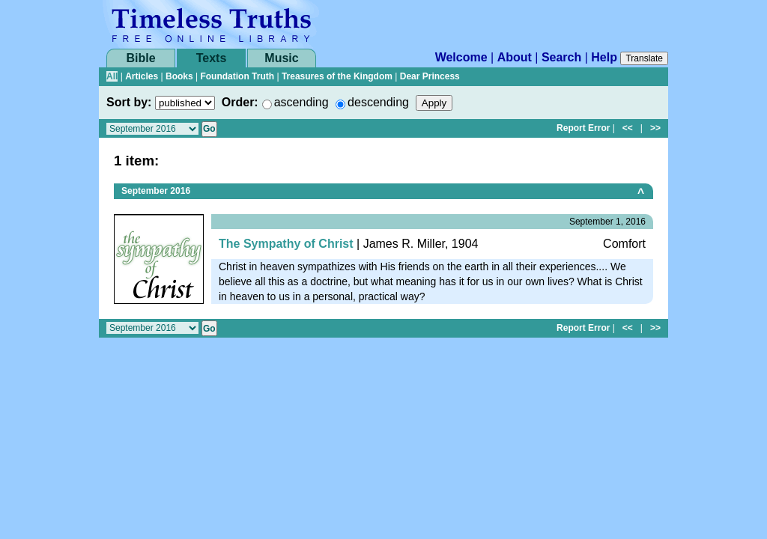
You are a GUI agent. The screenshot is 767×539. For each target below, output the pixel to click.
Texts (211, 58)
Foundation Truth (237, 76)
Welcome (461, 57)
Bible (140, 58)
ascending (301, 102)
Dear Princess (430, 76)
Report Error (583, 128)
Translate (644, 58)
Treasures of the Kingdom (337, 76)
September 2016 (155, 191)
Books (179, 76)
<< (627, 128)
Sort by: (128, 102)
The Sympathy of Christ (286, 243)
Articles (141, 76)
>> (655, 128)
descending (378, 102)
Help (604, 57)
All (112, 76)
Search (561, 57)
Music (281, 58)
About (514, 57)
